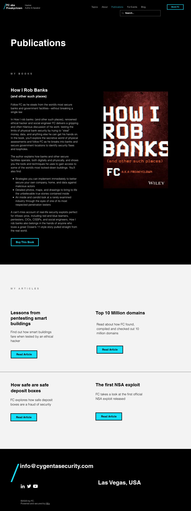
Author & (29, 8)
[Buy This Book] (25, 242)
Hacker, (28, 5)
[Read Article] (24, 354)
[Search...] (140, 13)
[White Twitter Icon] (29, 486)
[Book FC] (175, 7)
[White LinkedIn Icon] (22, 486)
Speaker (36, 8)
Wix (48, 503)
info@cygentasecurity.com (56, 465)
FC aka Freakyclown (14, 7)
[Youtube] (35, 486)
